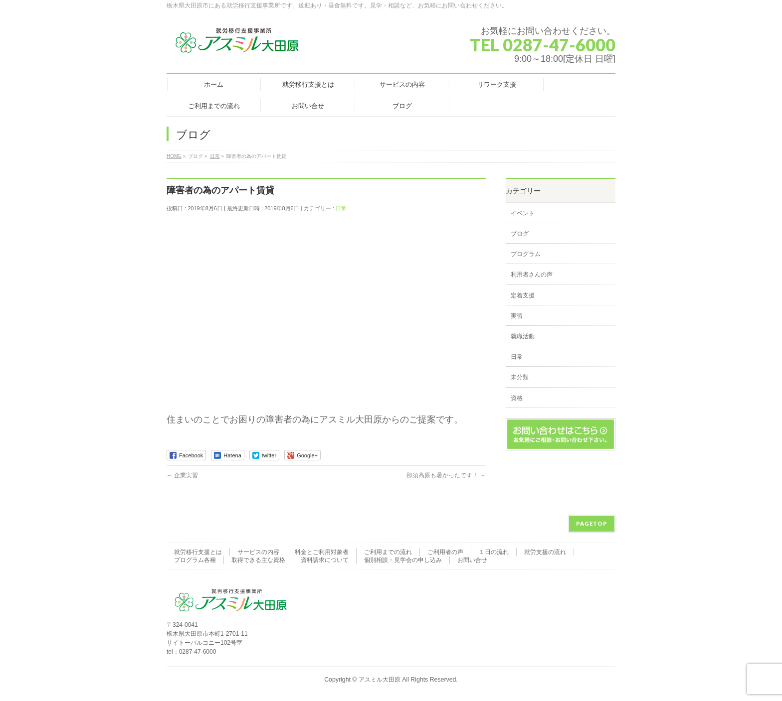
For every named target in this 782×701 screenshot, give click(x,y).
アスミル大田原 (379, 679)
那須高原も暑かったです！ (446, 475)
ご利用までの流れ (388, 552)
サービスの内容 (258, 552)
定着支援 (523, 295)
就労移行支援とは (198, 552)
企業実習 (182, 475)
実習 (517, 315)
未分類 (520, 377)
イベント (523, 213)
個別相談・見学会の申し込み (403, 560)
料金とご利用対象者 (322, 552)
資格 (517, 398)
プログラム (526, 254)
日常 (341, 208)
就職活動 (523, 336)
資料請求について (325, 560)
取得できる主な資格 (258, 560)
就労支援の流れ (545, 552)
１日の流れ (494, 552)
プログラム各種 (195, 560)
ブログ (520, 233)
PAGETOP (591, 523)
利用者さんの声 (532, 274)
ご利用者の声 (445, 552)
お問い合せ (472, 560)
